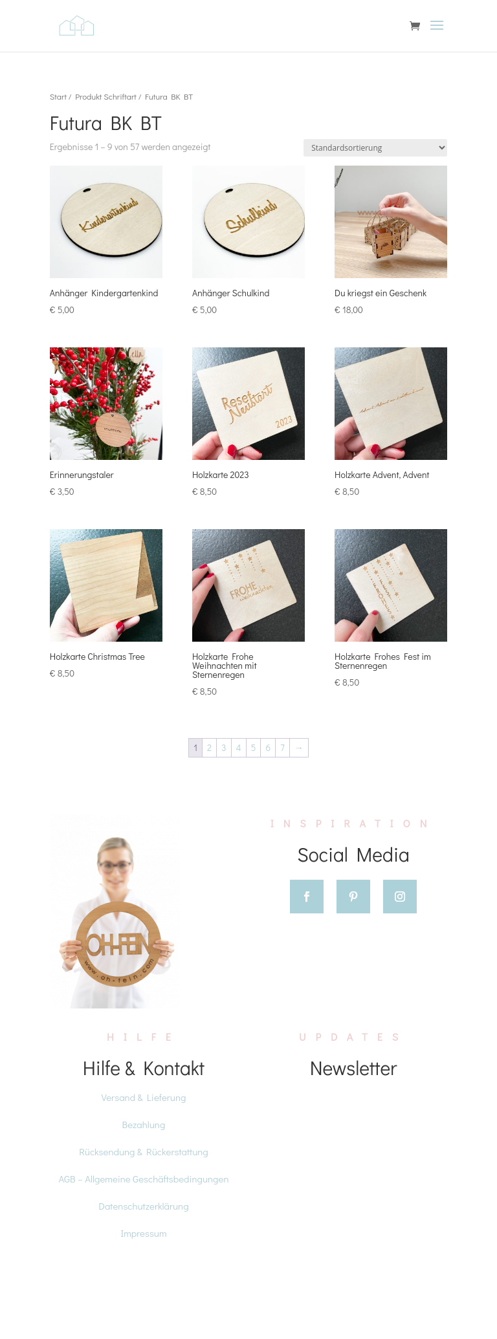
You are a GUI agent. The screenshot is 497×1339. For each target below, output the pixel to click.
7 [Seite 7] (282, 747)
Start (58, 96)
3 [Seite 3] (223, 747)
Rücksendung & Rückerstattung (143, 1151)
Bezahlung (144, 1124)
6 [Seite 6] (268, 747)
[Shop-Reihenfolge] (375, 148)
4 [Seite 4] (238, 747)
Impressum (143, 1232)
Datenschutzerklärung (143, 1205)
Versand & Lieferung (144, 1097)
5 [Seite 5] (253, 747)
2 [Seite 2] (209, 747)
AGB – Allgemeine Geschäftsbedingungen (143, 1178)
